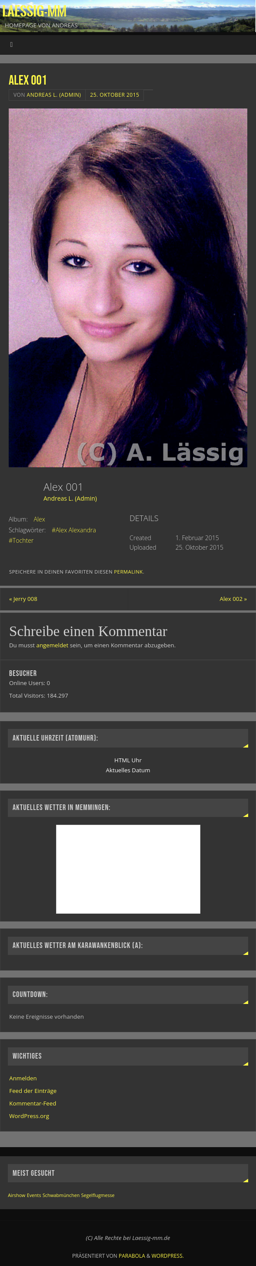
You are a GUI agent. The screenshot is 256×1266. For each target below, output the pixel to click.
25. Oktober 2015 (114, 94)
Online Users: (28, 683)
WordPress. (168, 1255)
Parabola (132, 1255)
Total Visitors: (28, 695)
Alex (39, 519)
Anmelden (23, 1078)
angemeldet (53, 645)
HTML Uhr (128, 760)
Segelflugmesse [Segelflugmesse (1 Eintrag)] (98, 1195)
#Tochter (21, 540)
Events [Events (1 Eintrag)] (34, 1195)
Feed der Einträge (33, 1091)
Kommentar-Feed (32, 1103)
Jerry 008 (23, 599)
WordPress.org (29, 1116)
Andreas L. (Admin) (54, 94)
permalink (128, 571)
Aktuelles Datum (128, 770)
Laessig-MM (34, 11)
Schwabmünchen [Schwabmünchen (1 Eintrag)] (61, 1195)
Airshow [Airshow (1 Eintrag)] (16, 1195)
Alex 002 (233, 599)
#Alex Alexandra (74, 530)
